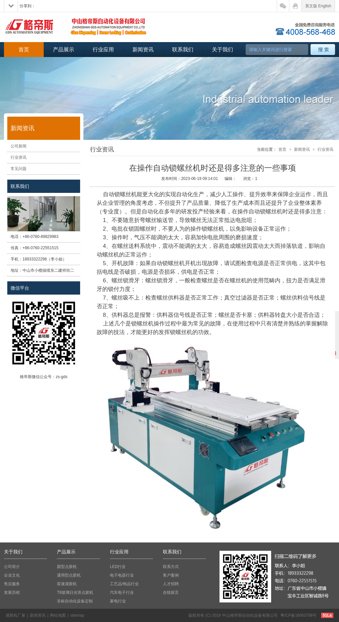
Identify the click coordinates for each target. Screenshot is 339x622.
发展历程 (12, 592)
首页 (24, 49)
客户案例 (171, 575)
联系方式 (171, 566)
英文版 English (318, 6)
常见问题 (18, 168)
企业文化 (12, 575)
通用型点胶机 (69, 575)
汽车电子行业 (122, 592)
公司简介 (12, 566)
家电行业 (118, 601)
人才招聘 (171, 584)
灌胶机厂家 (15, 615)
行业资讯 (18, 157)
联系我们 (182, 49)
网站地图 (58, 615)
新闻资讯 (143, 49)
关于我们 (222, 49)
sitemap (77, 615)
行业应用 (103, 49)
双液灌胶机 (67, 584)
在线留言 (171, 592)
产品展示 (63, 49)
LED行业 (117, 566)
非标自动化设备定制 (75, 601)
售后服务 (12, 584)
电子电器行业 (122, 575)
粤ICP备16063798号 (298, 615)
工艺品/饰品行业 (124, 584)
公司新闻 (18, 146)
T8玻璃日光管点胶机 (75, 592)
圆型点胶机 (67, 566)
